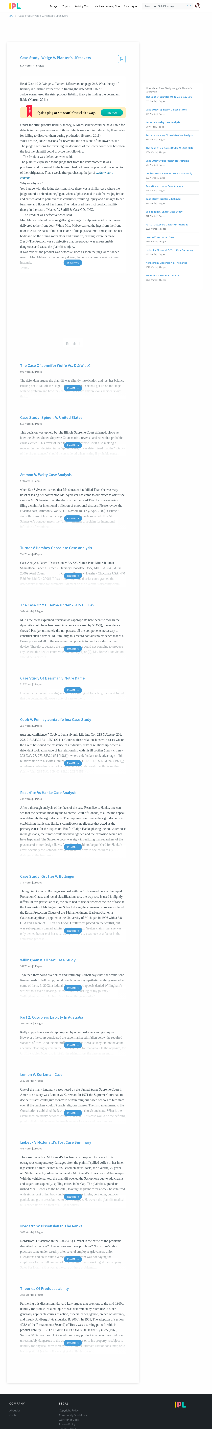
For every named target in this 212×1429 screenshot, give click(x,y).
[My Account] (199, 5)
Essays (55, 6)
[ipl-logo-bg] (16, 5)
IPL (11, 15)
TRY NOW (112, 112)
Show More (73, 262)
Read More (73, 388)
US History (128, 6)
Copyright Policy (69, 1410)
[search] (189, 6)
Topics (67, 6)
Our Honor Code (69, 1420)
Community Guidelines (73, 1415)
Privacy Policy (67, 1424)
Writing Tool (83, 6)
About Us (15, 1410)
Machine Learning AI (106, 6)
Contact (14, 1415)
